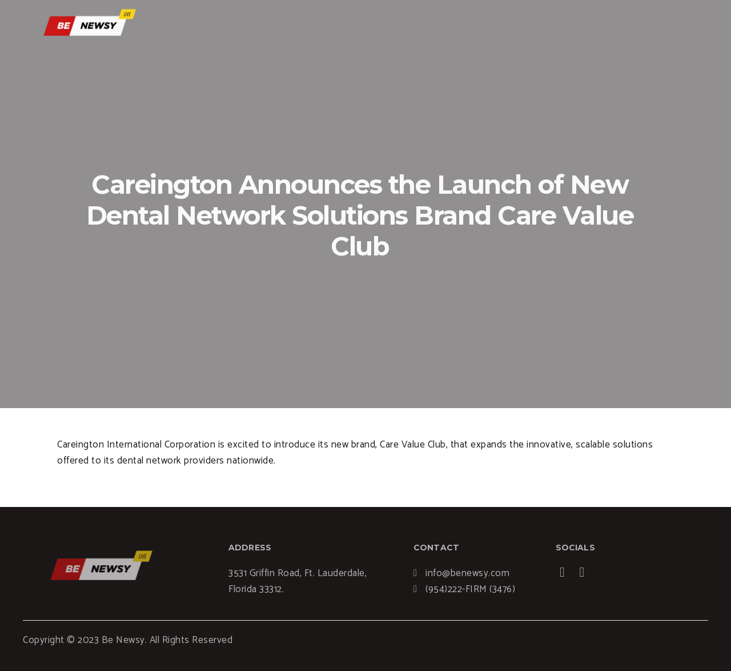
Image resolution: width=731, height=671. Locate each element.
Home (430, 26)
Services (484, 26)
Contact (639, 26)
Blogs (539, 26)
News (586, 26)
